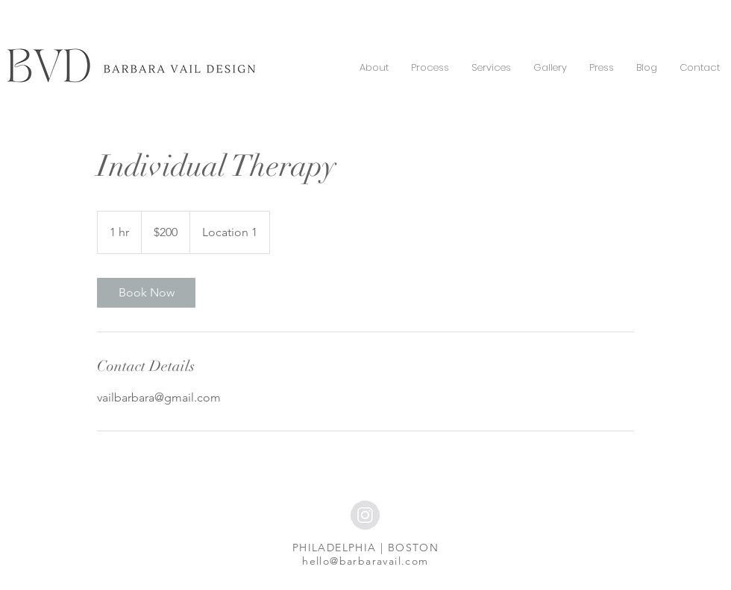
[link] (146, 293)
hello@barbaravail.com (365, 561)
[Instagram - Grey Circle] (365, 515)
